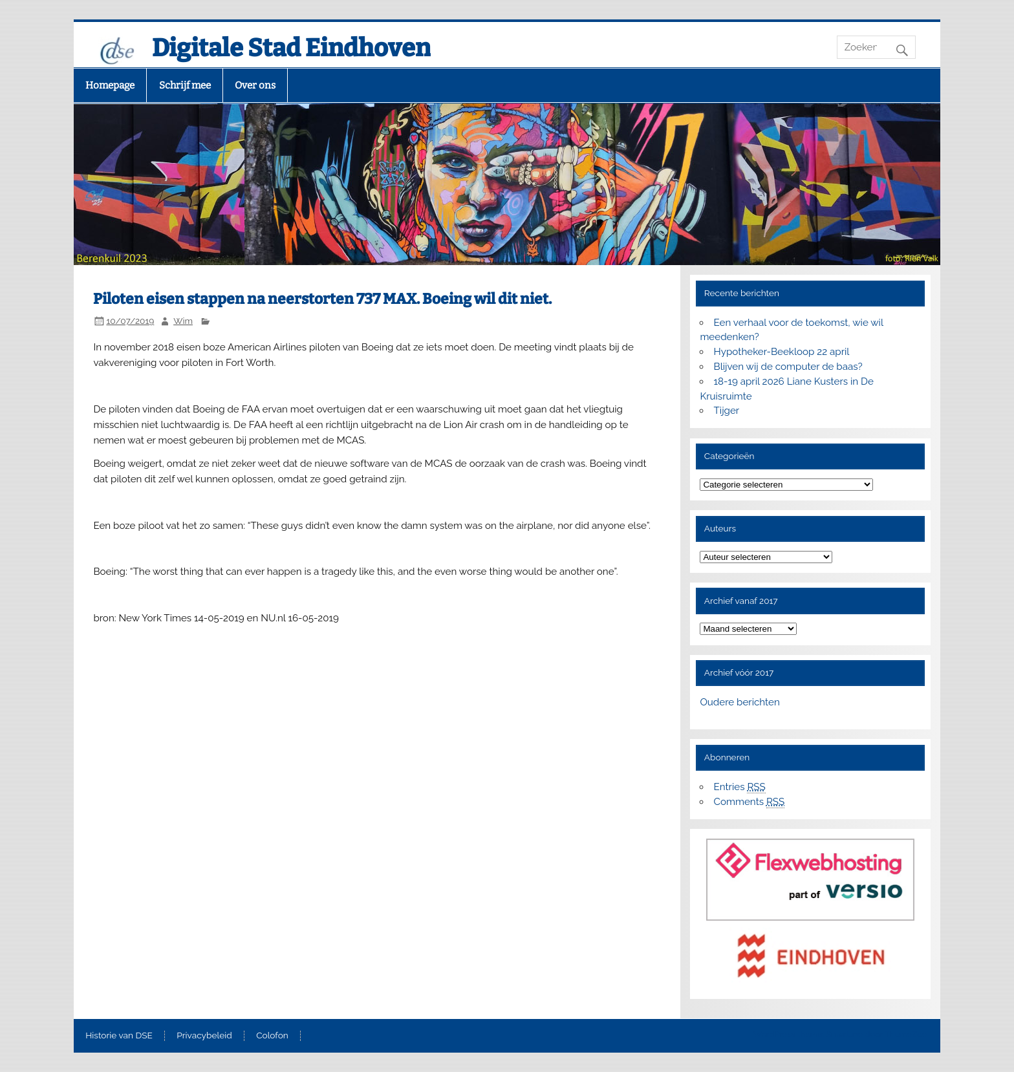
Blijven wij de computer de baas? (788, 366)
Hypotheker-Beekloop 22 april (782, 352)
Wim (183, 321)
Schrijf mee (185, 85)
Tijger (727, 410)
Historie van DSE (119, 1035)
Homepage (110, 85)
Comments (749, 802)
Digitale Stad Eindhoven (291, 48)
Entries (740, 787)
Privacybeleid (204, 1035)
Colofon (272, 1035)
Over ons (255, 85)
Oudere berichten (739, 702)
